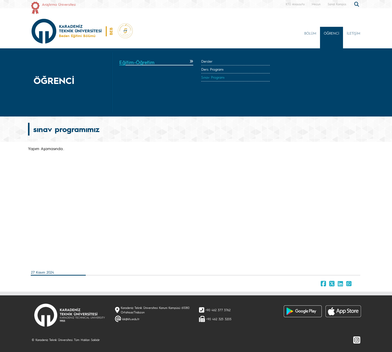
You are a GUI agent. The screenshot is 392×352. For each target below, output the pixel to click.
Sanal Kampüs (337, 4)
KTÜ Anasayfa (295, 4)
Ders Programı (212, 69)
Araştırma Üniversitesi (59, 4)
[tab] (156, 62)
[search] (357, 4)
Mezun (316, 4)
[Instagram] (356, 339)
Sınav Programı (212, 77)
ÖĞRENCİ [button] (331, 33)
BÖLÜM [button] (310, 33)
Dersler (206, 61)
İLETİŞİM (353, 33)
